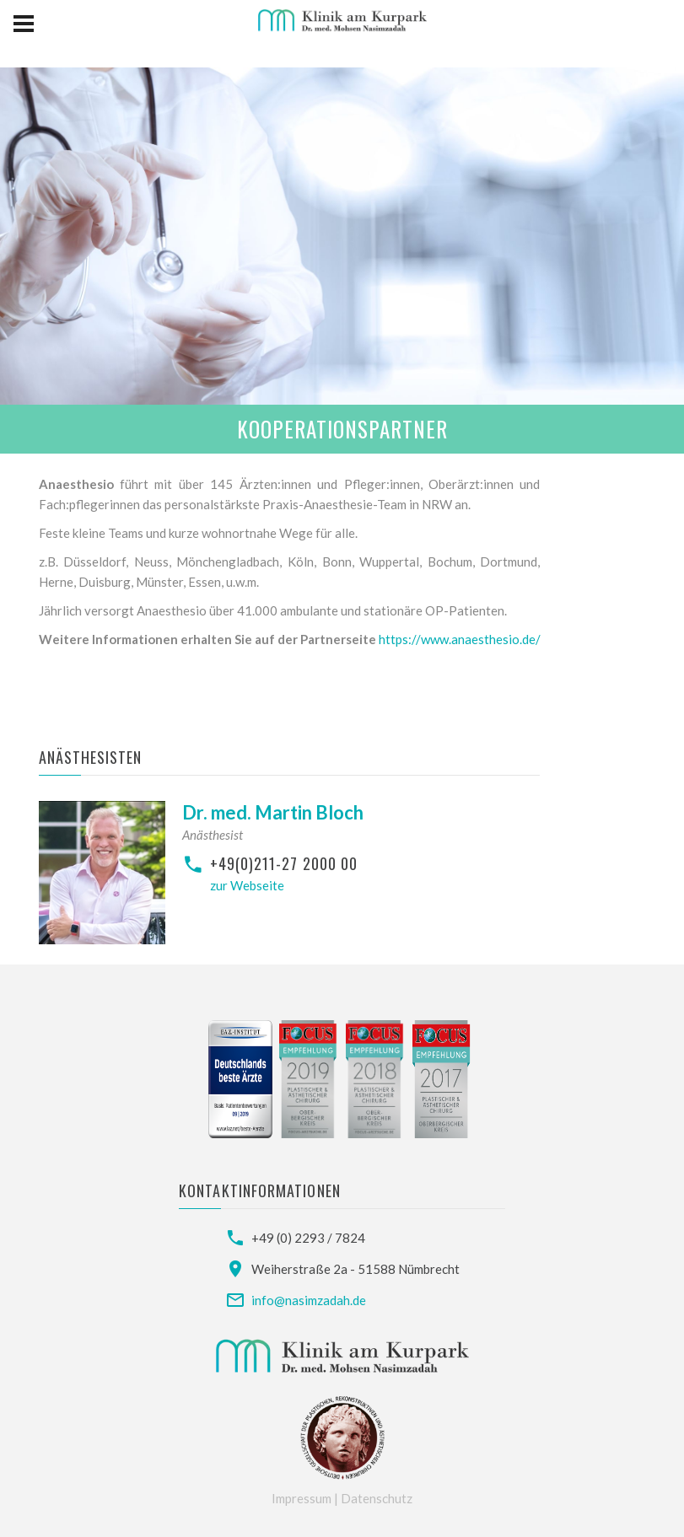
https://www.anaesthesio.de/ (460, 639)
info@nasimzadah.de (308, 1300)
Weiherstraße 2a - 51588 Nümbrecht (355, 1268)
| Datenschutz (373, 1498)
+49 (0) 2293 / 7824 (308, 1237)
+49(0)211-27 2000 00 (284, 863)
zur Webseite (247, 885)
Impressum (303, 1498)
